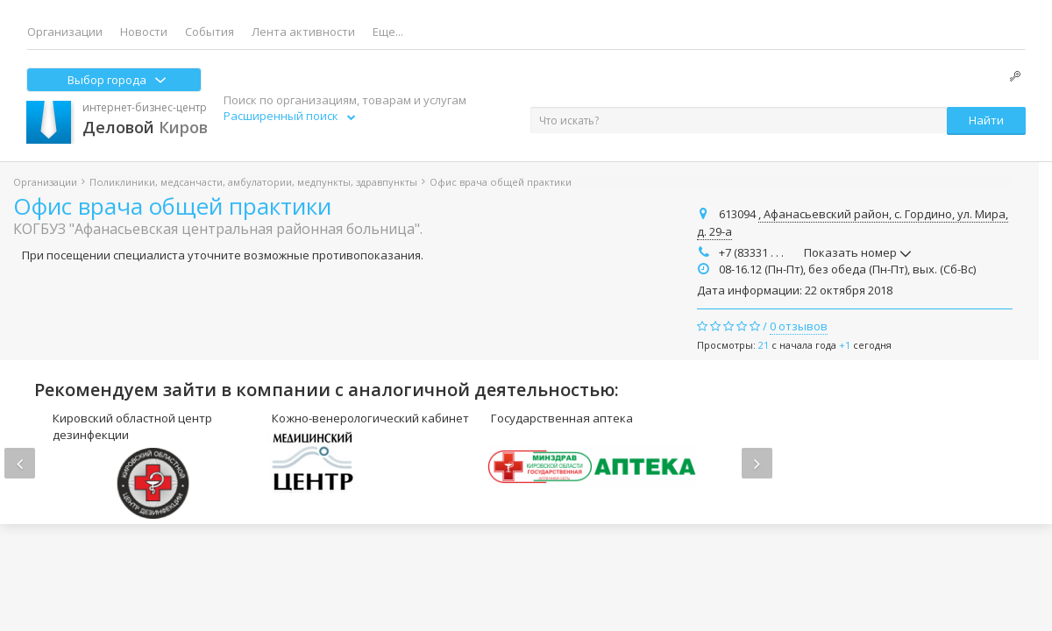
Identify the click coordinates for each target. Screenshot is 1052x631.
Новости (143, 31)
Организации (65, 31)
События (209, 31)
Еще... (388, 31)
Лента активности (303, 31)
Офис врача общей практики (172, 206)
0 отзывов (799, 326)
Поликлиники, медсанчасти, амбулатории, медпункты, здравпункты (253, 181)
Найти (986, 120)
